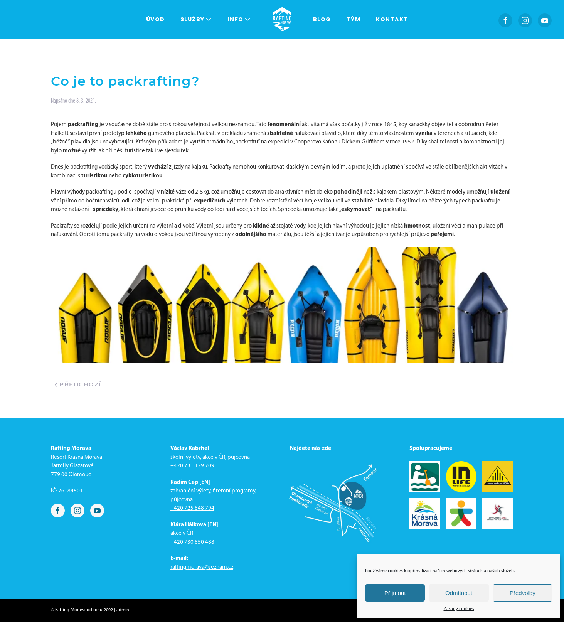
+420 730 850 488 (192, 542)
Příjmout (395, 593)
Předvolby (522, 593)
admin (122, 610)
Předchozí (78, 384)
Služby (196, 19)
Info (239, 19)
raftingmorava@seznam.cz (201, 567)
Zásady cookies (459, 609)
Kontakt (392, 19)
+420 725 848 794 (192, 508)
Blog (322, 19)
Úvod (155, 19)
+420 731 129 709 (192, 466)
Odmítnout (458, 593)
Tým (354, 19)
